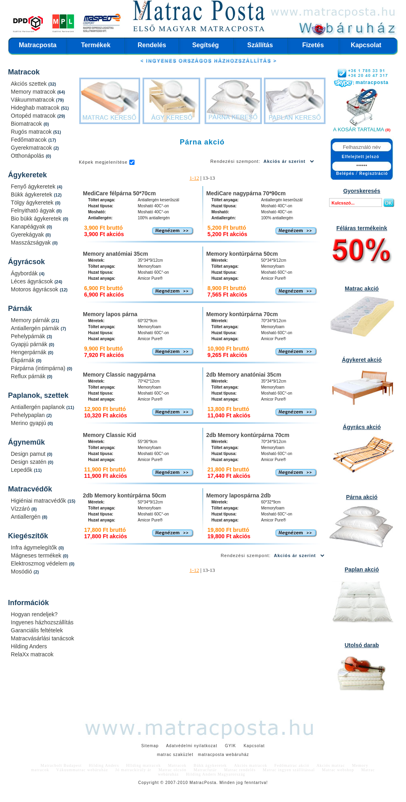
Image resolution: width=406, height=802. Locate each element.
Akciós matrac (330, 765)
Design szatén (29, 462)
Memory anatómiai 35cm (115, 254)
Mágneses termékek (37, 555)
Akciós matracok (250, 765)
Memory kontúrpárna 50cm (242, 254)
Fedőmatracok (29, 139)
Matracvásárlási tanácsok (42, 638)
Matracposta (37, 45)
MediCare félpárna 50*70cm (119, 193)
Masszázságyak (31, 242)
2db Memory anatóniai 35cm (243, 374)
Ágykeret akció (362, 360)
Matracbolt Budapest (61, 765)
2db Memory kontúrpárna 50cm (124, 495)
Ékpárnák (23, 360)
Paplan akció (362, 569)
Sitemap (150, 746)
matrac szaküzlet (175, 754)
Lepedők (22, 470)
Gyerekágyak (28, 234)
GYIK (230, 746)
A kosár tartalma (358, 129)
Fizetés (313, 45)
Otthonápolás (28, 155)
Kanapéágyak (29, 226)
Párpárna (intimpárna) (39, 368)
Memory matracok (34, 91)
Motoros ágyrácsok (35, 289)
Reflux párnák (29, 376)
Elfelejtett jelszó (361, 156)
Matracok (24, 72)
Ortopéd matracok (34, 115)
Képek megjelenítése (103, 162)
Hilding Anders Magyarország (215, 774)
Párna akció (362, 497)
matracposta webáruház (223, 754)
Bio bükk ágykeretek (37, 218)
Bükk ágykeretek (32, 194)
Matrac (196, 782)
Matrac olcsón (173, 770)
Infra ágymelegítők (34, 547)
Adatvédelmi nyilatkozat (191, 746)
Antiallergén (26, 516)
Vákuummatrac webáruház (82, 770)
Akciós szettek (29, 83)
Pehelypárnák (29, 336)
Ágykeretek (27, 175)
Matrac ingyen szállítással (289, 770)
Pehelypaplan (28, 415)
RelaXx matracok (32, 654)
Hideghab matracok (36, 107)
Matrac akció (362, 288)
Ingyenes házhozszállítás (42, 622)
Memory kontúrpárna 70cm (242, 314)
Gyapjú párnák (30, 344)
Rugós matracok (32, 131)
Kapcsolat (366, 45)
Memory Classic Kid (109, 435)
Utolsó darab (362, 645)
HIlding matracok (143, 765)
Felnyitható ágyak (33, 210)
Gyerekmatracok (32, 147)
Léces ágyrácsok (32, 281)
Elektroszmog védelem (40, 563)
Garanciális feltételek (37, 630)
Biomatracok (27, 123)
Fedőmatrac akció (291, 765)
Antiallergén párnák (36, 328)
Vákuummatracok (33, 99)
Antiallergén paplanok (38, 407)
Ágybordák (25, 273)
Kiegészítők (28, 536)
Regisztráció (373, 173)
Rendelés (152, 45)
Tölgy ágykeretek (33, 202)
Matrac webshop (338, 770)
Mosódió (22, 571)
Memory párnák (31, 320)
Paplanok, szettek (38, 395)
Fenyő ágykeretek (34, 186)
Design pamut (29, 454)
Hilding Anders (29, 646)
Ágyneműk (26, 442)
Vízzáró (21, 508)
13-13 (209, 178)
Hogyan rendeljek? (34, 614)
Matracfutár (205, 770)
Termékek (96, 45)
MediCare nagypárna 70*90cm (245, 193)
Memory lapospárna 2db (238, 495)
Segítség (205, 45)
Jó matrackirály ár (133, 770)
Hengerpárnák (29, 352)
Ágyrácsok (26, 262)
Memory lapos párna (110, 314)
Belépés (345, 173)
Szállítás (260, 45)
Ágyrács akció (362, 427)
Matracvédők (30, 489)
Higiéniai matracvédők (39, 500)
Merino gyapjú (29, 423)
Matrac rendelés (239, 770)
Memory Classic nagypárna (119, 374)
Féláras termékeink (361, 228)
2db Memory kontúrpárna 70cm (247, 435)
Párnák (20, 309)
